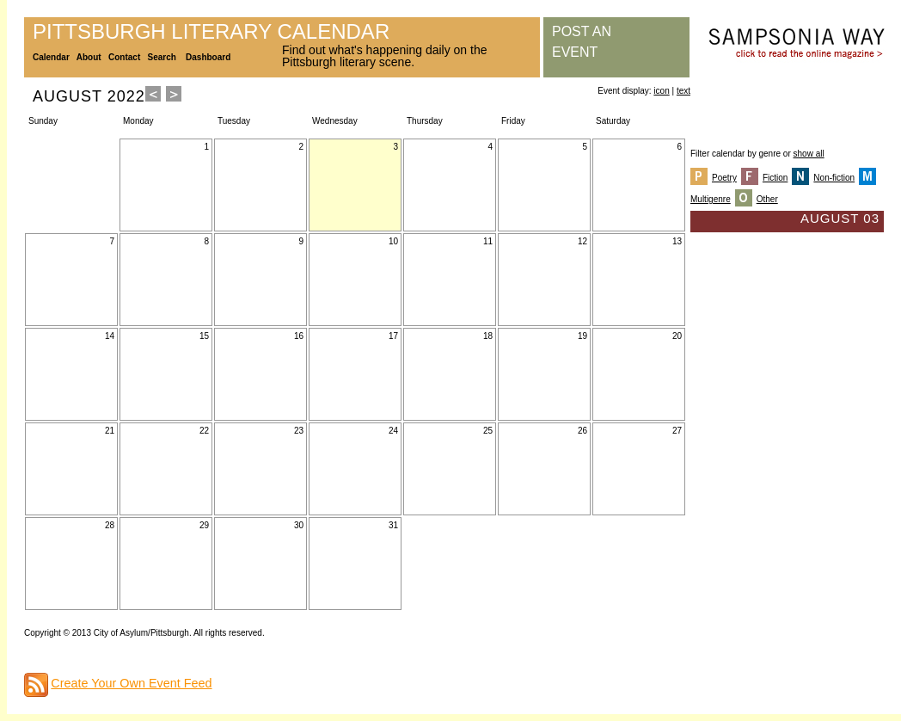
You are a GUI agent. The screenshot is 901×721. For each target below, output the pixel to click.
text (683, 91)
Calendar (51, 57)
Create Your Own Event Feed (131, 683)
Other (767, 199)
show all (809, 153)
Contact (124, 57)
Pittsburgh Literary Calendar (211, 31)
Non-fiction (834, 177)
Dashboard (208, 57)
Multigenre (710, 199)
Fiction (775, 177)
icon (661, 91)
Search (162, 57)
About (89, 57)
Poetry (724, 177)
